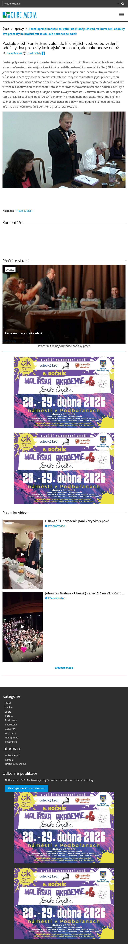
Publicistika (11, 724)
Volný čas (10, 728)
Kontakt (9, 759)
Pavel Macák (15, 53)
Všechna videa (64, 668)
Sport (8, 711)
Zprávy (19, 29)
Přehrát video (55, 526)
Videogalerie (11, 737)
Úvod (5, 29)
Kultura (9, 715)
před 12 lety (34, 53)
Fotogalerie (11, 741)
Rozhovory (11, 720)
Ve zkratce (10, 733)
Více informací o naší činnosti (26, 788)
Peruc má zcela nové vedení (23, 333)
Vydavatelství (12, 755)
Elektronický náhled (15, 763)
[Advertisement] (64, 198)
